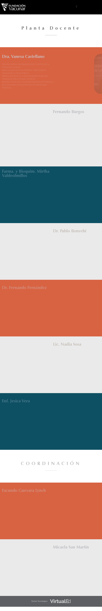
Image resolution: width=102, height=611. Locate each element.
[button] (76, 6)
